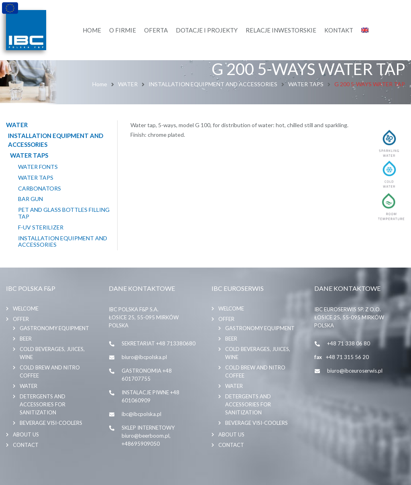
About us (26, 434)
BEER (26, 338)
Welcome (26, 308)
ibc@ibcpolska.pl (141, 414)
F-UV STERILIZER (40, 227)
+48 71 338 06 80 (348, 343)
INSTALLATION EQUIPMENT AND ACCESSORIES (213, 84)
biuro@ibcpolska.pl (144, 357)
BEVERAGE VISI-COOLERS (51, 423)
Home (99, 84)
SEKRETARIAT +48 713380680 (158, 343)
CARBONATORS (39, 188)
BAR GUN (30, 199)
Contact (26, 445)
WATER (128, 84)
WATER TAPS (306, 84)
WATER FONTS (38, 167)
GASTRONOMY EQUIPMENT (54, 328)
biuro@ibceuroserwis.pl (355, 370)
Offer (21, 319)
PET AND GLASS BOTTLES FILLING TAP (64, 213)
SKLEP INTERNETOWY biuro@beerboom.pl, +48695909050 (148, 435)
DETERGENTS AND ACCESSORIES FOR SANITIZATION (42, 404)
